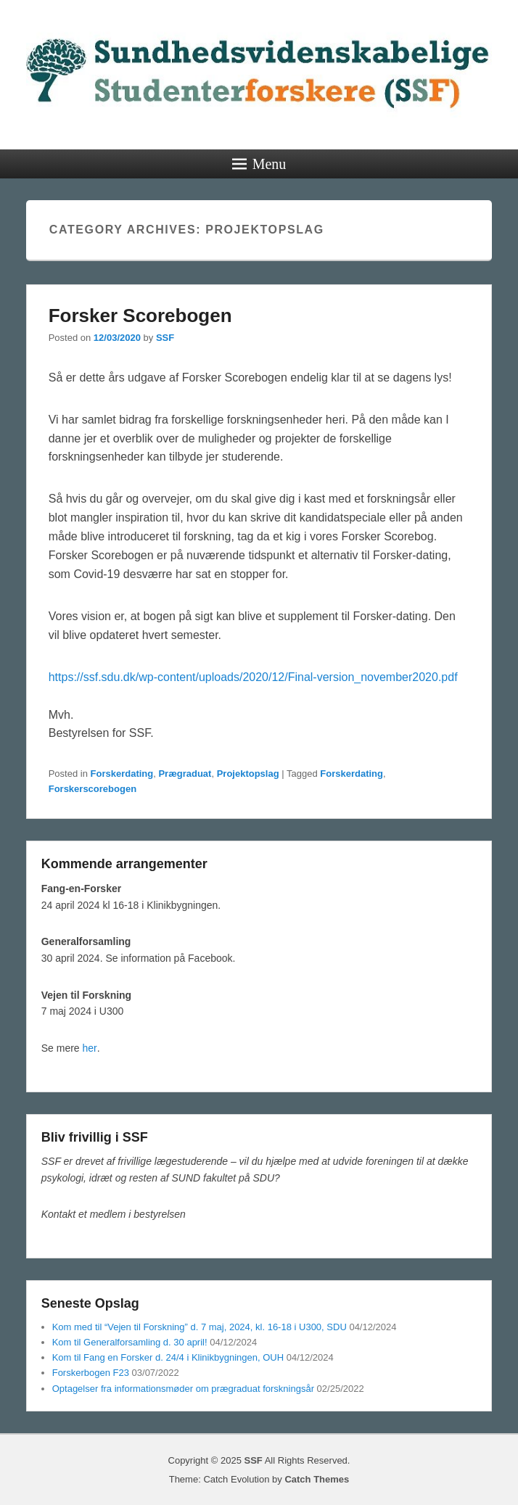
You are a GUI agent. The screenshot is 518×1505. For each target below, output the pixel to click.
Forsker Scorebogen (140, 315)
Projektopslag (248, 773)
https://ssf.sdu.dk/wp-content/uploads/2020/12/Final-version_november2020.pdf (253, 677)
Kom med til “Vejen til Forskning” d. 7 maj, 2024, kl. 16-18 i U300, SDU (199, 1326)
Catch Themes (316, 1479)
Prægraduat (184, 773)
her (90, 1048)
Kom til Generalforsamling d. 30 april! (129, 1342)
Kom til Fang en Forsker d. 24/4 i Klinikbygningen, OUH (168, 1357)
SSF (165, 337)
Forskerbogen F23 (90, 1372)
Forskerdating (122, 773)
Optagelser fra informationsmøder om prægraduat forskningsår (183, 1388)
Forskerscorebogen (92, 788)
